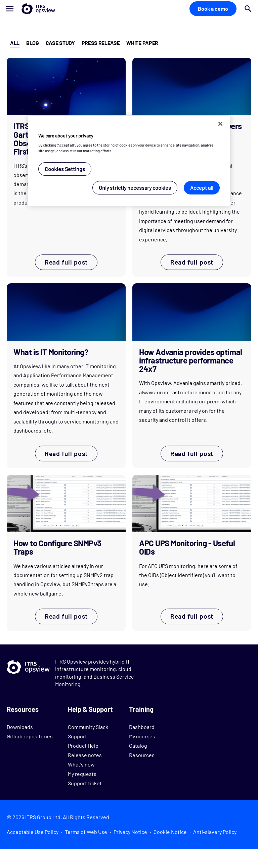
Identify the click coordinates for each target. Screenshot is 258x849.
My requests (82, 774)
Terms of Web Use (86, 832)
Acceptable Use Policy (32, 832)
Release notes (85, 755)
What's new (81, 764)
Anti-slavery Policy (214, 832)
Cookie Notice (170, 832)
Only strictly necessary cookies (135, 187)
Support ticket (85, 783)
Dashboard (142, 727)
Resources (142, 755)
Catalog (138, 745)
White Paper (142, 43)
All (14, 43)
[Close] (220, 123)
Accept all (201, 187)
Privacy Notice (130, 832)
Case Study (60, 43)
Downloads (20, 727)
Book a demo (213, 8)
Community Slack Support (88, 731)
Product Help (83, 745)
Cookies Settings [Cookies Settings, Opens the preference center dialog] (65, 169)
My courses (142, 736)
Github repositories (30, 736)
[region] (129, 161)
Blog (32, 43)
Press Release (101, 43)
